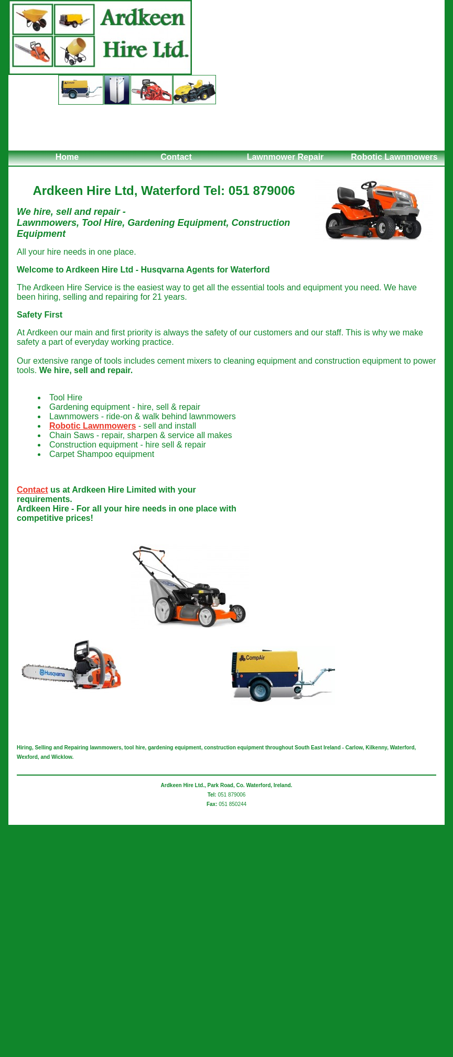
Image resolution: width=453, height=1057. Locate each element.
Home (67, 156)
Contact (176, 156)
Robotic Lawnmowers (394, 156)
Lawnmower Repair (285, 156)
